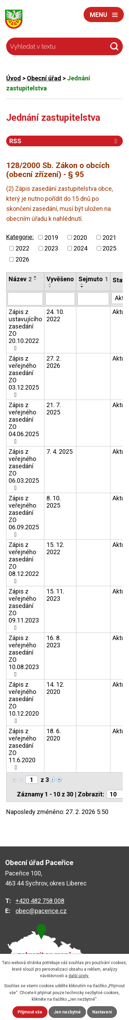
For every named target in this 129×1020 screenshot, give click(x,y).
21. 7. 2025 (53, 408)
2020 (80, 237)
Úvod (13, 78)
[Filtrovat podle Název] (25, 298)
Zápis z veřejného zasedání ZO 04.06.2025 (24, 422)
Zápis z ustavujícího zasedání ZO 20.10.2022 (25, 329)
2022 (22, 248)
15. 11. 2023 (55, 595)
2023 (51, 248)
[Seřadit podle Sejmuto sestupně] (82, 286)
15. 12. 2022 (55, 548)
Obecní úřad (44, 78)
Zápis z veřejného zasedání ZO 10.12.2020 (24, 702)
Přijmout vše (30, 1012)
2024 (80, 248)
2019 (51, 237)
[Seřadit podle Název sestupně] (35, 279)
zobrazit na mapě (45, 955)
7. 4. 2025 (59, 451)
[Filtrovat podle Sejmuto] (93, 298)
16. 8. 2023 (53, 641)
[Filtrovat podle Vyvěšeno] (60, 298)
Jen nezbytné (67, 1012)
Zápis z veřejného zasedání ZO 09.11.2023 (24, 609)
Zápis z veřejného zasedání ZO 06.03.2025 (24, 469)
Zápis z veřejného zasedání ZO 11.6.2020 (22, 749)
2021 (109, 237)
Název (20, 279)
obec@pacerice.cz (41, 910)
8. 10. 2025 (53, 501)
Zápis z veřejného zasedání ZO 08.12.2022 (24, 562)
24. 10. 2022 (55, 315)
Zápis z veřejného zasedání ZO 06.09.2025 (24, 516)
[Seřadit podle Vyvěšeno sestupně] (50, 286)
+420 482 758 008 (39, 900)
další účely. (78, 975)
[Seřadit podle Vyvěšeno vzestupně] (50, 284)
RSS (64, 141)
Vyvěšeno (60, 279)
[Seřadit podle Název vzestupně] (35, 276)
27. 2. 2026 (53, 362)
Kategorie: (20, 237)
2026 (22, 259)
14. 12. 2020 (55, 688)
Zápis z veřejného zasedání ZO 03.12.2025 (24, 376)
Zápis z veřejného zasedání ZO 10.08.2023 (24, 655)
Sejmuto (93, 279)
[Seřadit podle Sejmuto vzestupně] (82, 284)
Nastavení (102, 1012)
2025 (109, 248)
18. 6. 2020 (53, 734)
